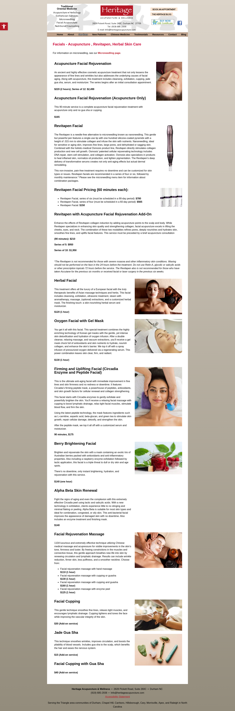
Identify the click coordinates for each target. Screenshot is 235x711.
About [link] (71, 34)
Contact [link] (172, 34)
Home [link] (60, 34)
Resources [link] (158, 34)
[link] (4, 26)
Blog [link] (183, 34)
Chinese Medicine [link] (120, 34)
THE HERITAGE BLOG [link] (161, 14)
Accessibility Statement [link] (117, 696)
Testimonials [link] (141, 34)
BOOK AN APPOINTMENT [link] (164, 9)
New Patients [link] (99, 34)
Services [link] (83, 34)
